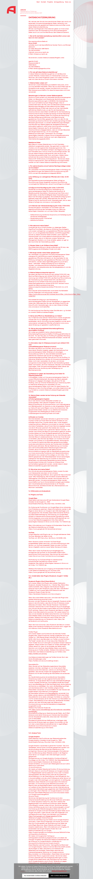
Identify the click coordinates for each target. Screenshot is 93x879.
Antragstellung (59, 2)
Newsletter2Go (53, 693)
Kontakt (43, 2)
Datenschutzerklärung (59, 871)
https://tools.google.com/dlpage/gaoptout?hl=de (45, 816)
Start (38, 2)
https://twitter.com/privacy (38, 653)
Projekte (50, 2)
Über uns (68, 2)
